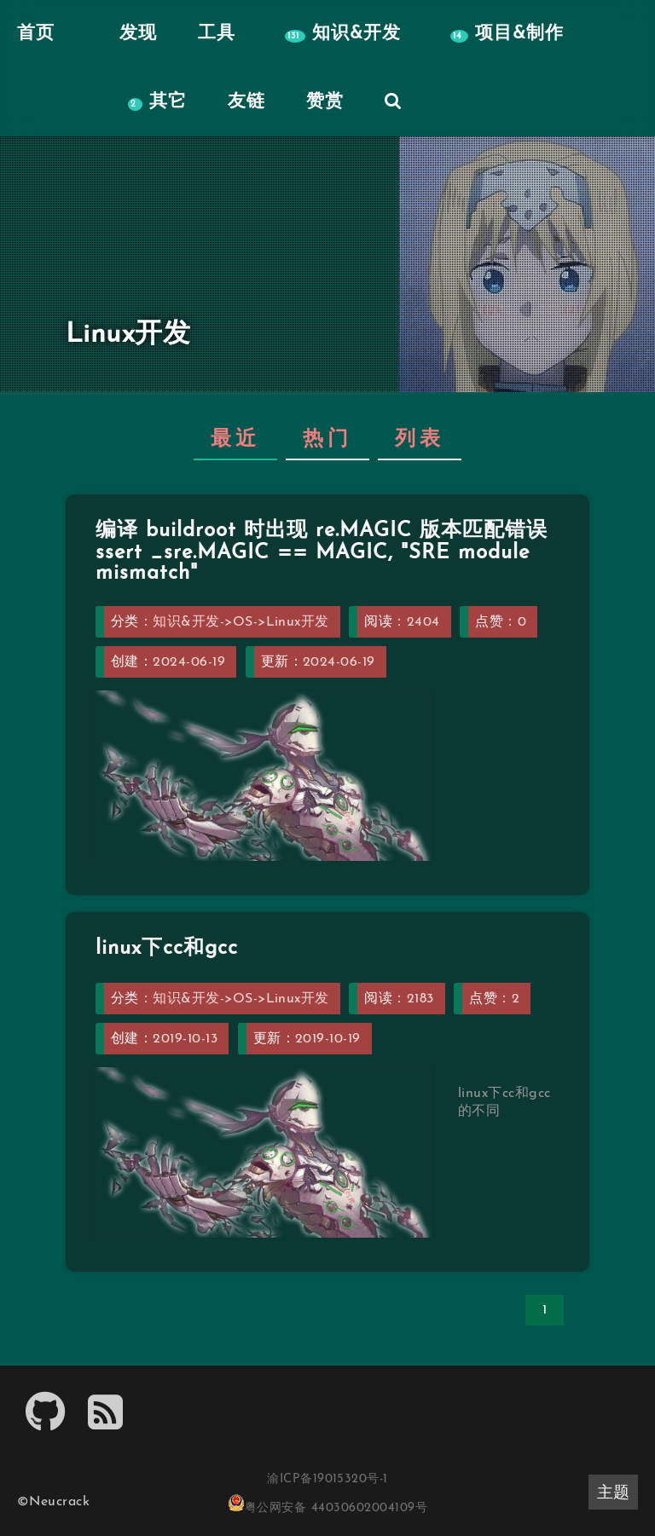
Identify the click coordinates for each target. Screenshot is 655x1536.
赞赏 (325, 102)
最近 (235, 440)
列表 (419, 440)
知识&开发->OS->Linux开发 (241, 622)
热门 (327, 440)
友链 (246, 102)
